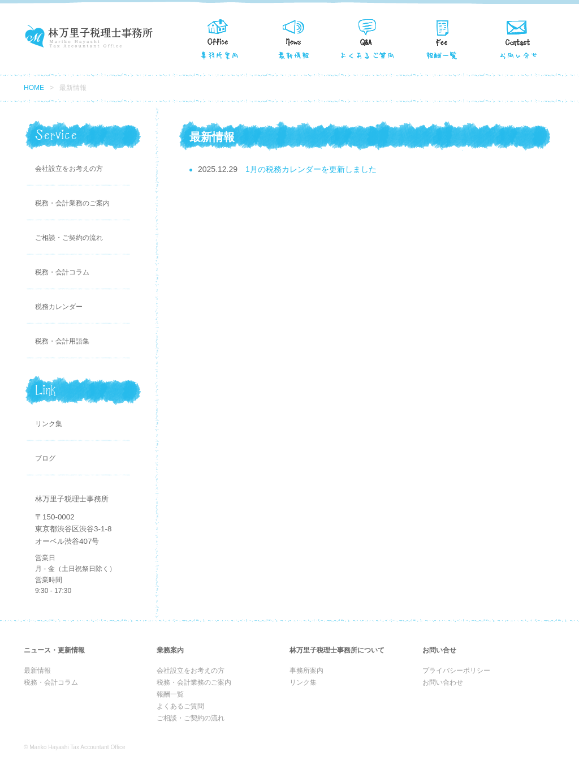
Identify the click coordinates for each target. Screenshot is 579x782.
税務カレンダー (59, 307)
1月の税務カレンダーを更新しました (311, 169)
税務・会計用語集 (62, 341)
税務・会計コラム (62, 272)
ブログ (45, 458)
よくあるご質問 (180, 706)
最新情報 (294, 38)
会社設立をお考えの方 (69, 169)
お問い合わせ (442, 682)
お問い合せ (518, 38)
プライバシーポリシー (456, 670)
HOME (34, 88)
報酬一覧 (443, 38)
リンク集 (48, 424)
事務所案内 (219, 38)
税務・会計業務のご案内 (72, 203)
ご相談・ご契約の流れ (69, 238)
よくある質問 (368, 38)
